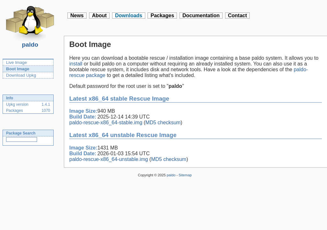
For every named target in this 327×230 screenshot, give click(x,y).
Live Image (16, 62)
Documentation (200, 15)
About (99, 15)
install (75, 63)
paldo (30, 43)
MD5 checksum (162, 122)
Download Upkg (21, 75)
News (77, 15)
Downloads (128, 15)
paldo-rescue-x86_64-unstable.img (108, 159)
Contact (237, 15)
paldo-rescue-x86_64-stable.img (105, 122)
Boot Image (17, 68)
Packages (162, 15)
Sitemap (185, 175)
